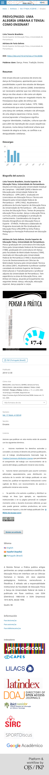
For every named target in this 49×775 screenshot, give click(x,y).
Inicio (5, 8)
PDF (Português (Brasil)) (16, 360)
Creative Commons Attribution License (18, 458)
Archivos (13, 8)
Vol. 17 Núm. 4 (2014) (28, 8)
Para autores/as (10, 624)
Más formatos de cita (12, 402)
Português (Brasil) (14, 555)
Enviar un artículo (13, 532)
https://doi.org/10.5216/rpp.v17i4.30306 (24, 56)
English (10, 548)
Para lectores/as (10, 620)
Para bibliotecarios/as (12, 628)
